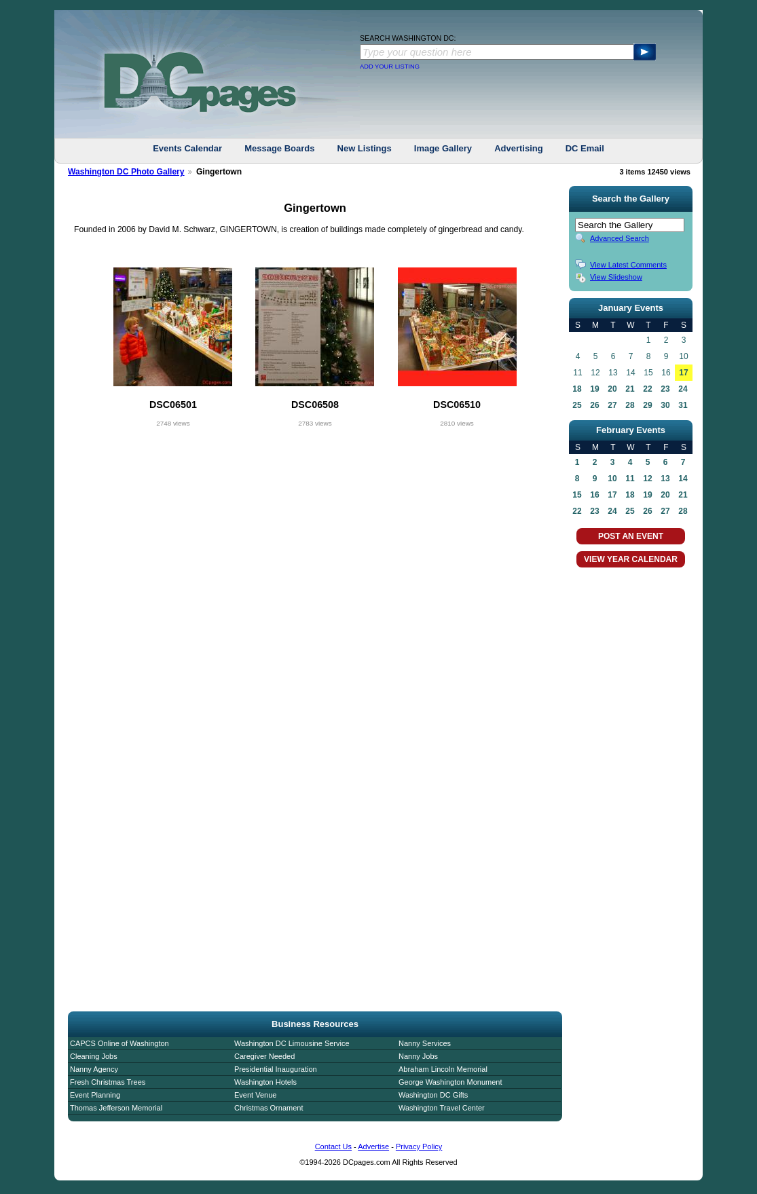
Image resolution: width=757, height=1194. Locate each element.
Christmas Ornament (268, 1108)
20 (612, 389)
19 (594, 389)
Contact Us (333, 1146)
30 (665, 405)
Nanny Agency (94, 1069)
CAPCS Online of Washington (119, 1043)
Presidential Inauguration (275, 1069)
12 (647, 478)
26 (594, 405)
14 (682, 478)
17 (683, 372)
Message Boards (279, 148)
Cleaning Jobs (93, 1056)
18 (576, 389)
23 (665, 389)
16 (594, 495)
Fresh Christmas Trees (107, 1082)
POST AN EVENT (630, 536)
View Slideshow (616, 277)
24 (682, 389)
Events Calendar (187, 148)
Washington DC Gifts (433, 1095)
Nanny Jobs (418, 1056)
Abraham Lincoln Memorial (443, 1069)
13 (665, 478)
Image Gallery (443, 148)
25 (576, 405)
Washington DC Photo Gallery (126, 171)
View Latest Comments (628, 265)
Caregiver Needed (264, 1056)
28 (629, 405)
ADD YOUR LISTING (390, 66)
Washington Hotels (265, 1082)
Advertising (518, 148)
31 (682, 405)
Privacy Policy (419, 1146)
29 (647, 405)
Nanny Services (425, 1043)
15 (576, 495)
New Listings (364, 148)
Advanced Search (619, 238)
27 (612, 405)
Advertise (373, 1146)
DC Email (585, 148)
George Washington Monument (450, 1082)
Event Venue (255, 1095)
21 (629, 389)
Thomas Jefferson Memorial (116, 1108)
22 (647, 389)
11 (629, 478)
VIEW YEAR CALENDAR (631, 559)
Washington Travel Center (442, 1108)
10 (612, 478)
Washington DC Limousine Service (292, 1043)
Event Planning (95, 1095)
